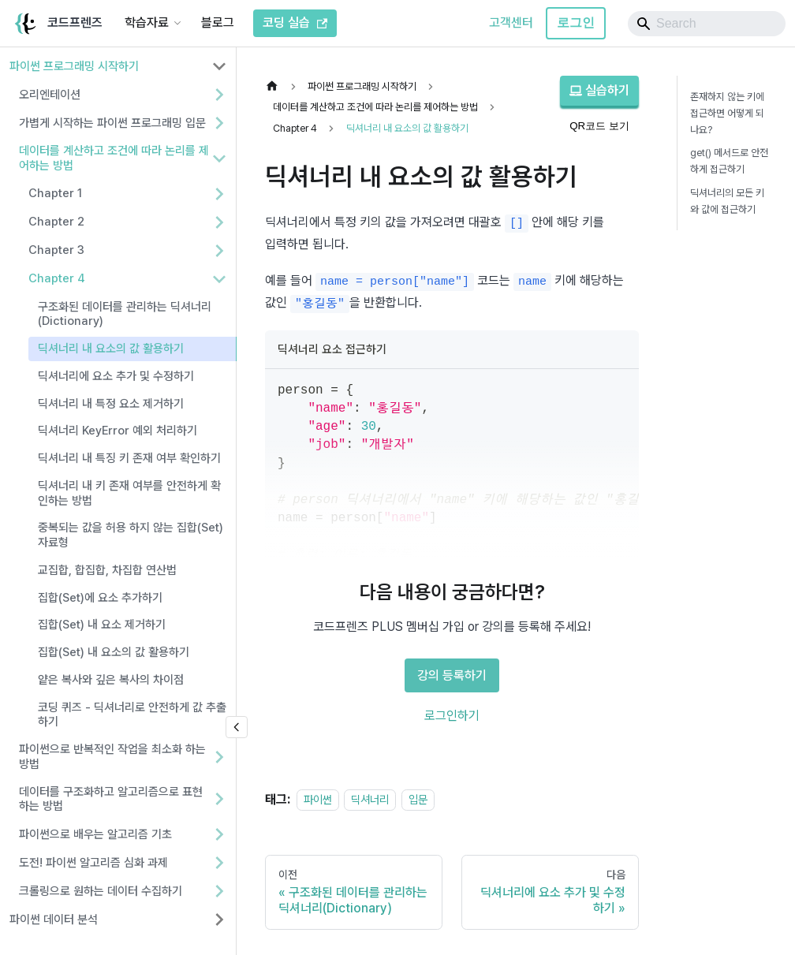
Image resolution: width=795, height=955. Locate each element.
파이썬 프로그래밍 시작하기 (74, 66)
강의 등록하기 (452, 675)
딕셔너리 (370, 799)
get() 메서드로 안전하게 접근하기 (729, 161)
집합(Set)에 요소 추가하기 (100, 598)
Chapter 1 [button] (55, 193)
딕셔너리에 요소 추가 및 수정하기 (116, 376)
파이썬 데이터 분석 (53, 919)
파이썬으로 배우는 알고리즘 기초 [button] (95, 834)
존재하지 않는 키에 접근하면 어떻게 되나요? (727, 113)
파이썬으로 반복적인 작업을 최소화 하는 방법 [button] (112, 756)
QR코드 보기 (599, 126)
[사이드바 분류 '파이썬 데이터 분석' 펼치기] (219, 919)
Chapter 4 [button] (56, 278)
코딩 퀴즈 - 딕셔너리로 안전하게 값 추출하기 (132, 714)
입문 (418, 799)
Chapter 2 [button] (56, 222)
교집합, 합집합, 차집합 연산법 (107, 570)
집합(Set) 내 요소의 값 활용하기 (113, 652)
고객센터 (511, 22)
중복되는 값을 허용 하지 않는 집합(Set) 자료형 (130, 535)
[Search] (707, 23)
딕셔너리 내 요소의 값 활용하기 (111, 348)
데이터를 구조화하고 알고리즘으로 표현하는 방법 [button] (111, 799)
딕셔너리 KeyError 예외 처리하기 (117, 430)
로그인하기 (452, 715)
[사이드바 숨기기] (237, 727)
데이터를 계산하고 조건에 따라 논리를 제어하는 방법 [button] (114, 158)
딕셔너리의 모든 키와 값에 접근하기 (727, 201)
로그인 (576, 22)
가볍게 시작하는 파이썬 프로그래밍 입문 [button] (112, 123)
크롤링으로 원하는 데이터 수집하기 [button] (100, 891)
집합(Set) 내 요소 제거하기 (102, 624)
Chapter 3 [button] (56, 250)
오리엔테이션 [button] (49, 95)
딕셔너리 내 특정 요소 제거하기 (111, 404)
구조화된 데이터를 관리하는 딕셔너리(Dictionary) (124, 314)
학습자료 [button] (147, 22)
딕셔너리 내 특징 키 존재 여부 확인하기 (129, 458)
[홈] (276, 86)
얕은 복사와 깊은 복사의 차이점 (111, 680)
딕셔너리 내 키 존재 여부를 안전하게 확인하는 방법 (129, 493)
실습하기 (599, 90)
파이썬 (318, 799)
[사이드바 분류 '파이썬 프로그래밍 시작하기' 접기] (219, 66)
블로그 (217, 22)
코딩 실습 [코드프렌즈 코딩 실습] (295, 22)
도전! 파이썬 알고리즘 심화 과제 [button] (93, 863)
